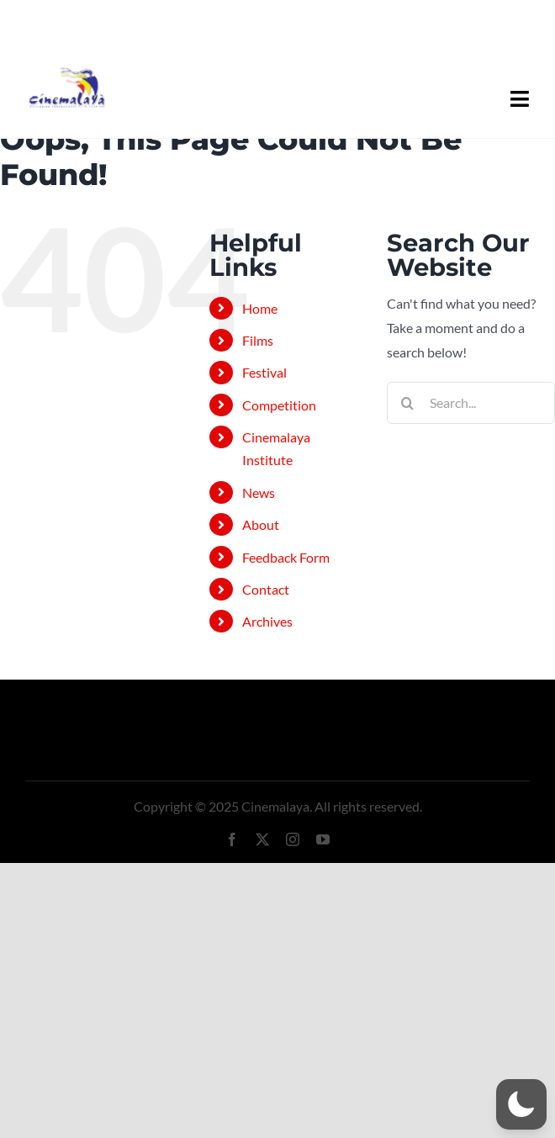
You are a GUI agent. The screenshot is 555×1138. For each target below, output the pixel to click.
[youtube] (323, 839)
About (260, 524)
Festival (264, 372)
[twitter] (262, 839)
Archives (267, 621)
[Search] (408, 403)
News (258, 492)
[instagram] (292, 839)
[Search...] (471, 403)
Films (257, 340)
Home (260, 308)
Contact (265, 589)
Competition (279, 405)
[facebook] (232, 839)
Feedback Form (286, 557)
